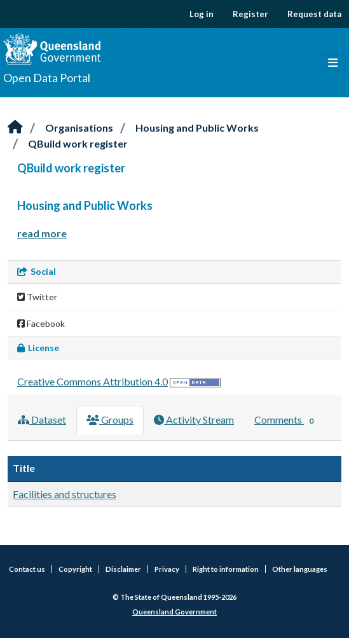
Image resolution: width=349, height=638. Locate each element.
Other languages (299, 569)
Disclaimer (123, 569)
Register (250, 14)
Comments (286, 420)
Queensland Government (174, 611)
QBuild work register (78, 143)
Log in (201, 14)
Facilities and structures (64, 494)
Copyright (75, 569)
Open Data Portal (46, 78)
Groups (109, 419)
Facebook (41, 323)
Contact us (27, 569)
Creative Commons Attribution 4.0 (92, 381)
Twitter (37, 296)
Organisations (79, 127)
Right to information (226, 569)
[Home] (15, 127)
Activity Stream (194, 419)
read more (42, 233)
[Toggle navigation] (333, 63)
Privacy (166, 569)
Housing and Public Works (197, 127)
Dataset (42, 419)
